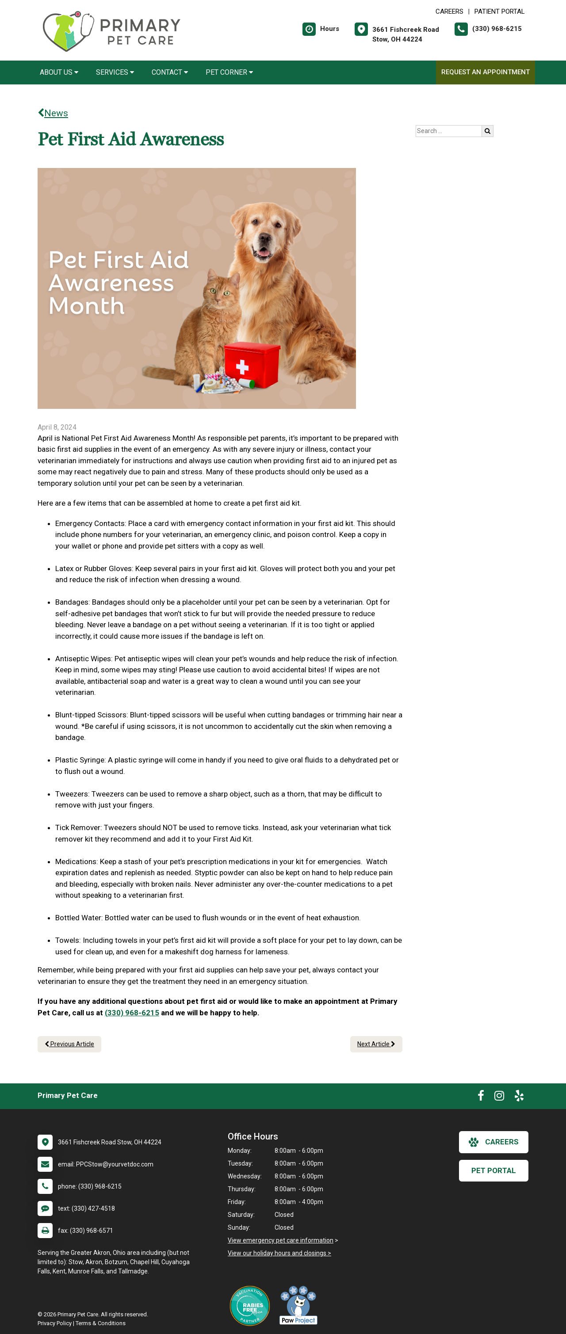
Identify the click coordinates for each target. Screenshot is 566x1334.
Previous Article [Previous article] (69, 1044)
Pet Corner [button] (229, 72)
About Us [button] (59, 72)
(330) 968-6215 (132, 1012)
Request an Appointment (485, 72)
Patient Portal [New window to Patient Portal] (499, 11)
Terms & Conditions (101, 1323)
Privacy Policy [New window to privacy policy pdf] (55, 1323)
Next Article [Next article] (376, 1044)
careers (494, 1142)
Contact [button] (170, 72)
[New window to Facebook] (481, 1097)
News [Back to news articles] (53, 113)
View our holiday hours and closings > (279, 1253)
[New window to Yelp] (519, 1097)
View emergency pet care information (280, 1240)
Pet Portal (493, 1170)
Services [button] (115, 72)
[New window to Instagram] (499, 1097)
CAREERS (449, 11)
